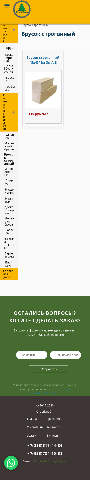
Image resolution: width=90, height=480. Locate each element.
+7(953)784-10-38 (44, 453)
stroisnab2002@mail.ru (50, 461)
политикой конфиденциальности (50, 391)
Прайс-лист (54, 419)
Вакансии (52, 435)
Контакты (53, 427)
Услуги (31, 435)
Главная (32, 419)
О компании (35, 427)
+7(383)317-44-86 (44, 445)
